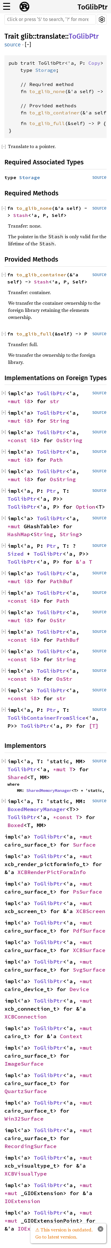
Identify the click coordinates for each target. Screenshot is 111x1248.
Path (56, 459)
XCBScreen (90, 911)
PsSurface (87, 891)
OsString (69, 440)
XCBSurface (89, 950)
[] (28, 45)
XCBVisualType (25, 1173)
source (12, 44)
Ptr (51, 490)
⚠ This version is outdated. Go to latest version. (64, 1233)
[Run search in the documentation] (50, 19)
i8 (27, 401)
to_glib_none (47, 91)
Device (79, 989)
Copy (94, 63)
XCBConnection (25, 1016)
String (59, 420)
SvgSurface (89, 969)
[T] (94, 725)
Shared (17, 777)
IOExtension (22, 1201)
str (54, 401)
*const (18, 440)
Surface (84, 844)
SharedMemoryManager (48, 790)
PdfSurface (89, 930)
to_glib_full (47, 123)
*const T (66, 817)
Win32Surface (24, 1118)
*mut (15, 401)
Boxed (15, 825)
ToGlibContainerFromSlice (46, 717)
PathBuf (61, 581)
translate (50, 36)
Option (85, 506)
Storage (45, 70)
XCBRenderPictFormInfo (51, 872)
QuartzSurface (25, 1091)
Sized (15, 553)
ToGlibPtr (92, 7)
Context (71, 1036)
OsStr (58, 620)
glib (27, 36)
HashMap (18, 534)
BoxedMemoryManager (36, 809)
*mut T (63, 769)
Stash (20, 215)
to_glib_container (54, 113)
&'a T (84, 561)
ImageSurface (24, 1063)
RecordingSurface (30, 1146)
